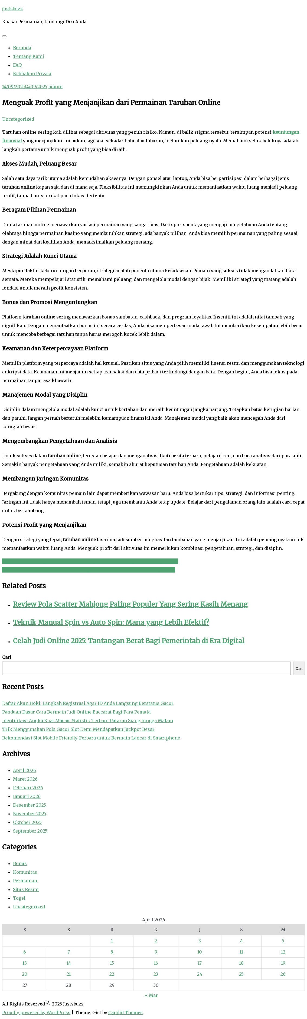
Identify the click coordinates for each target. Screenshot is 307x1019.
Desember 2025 (29, 805)
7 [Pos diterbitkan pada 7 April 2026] (68, 952)
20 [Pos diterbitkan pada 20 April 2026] (24, 974)
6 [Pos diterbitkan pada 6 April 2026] (24, 952)
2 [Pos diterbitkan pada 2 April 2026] (156, 941)
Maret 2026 (25, 779)
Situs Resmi (26, 889)
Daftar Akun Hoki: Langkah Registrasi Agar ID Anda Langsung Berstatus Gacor (88, 703)
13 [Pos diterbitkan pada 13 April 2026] (24, 963)
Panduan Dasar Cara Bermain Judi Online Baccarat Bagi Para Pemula (76, 712)
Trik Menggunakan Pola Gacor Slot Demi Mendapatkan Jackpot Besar (78, 729)
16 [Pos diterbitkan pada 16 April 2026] (156, 963)
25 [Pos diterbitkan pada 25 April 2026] (241, 974)
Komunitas (25, 872)
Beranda (22, 47)
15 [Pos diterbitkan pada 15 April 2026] (112, 963)
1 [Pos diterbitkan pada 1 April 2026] (112, 941)
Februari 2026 (28, 787)
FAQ (17, 65)
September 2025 (30, 831)
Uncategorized (18, 119)
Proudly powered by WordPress (36, 1012)
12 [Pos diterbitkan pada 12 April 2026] (283, 952)
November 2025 (29, 813)
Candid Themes (125, 1012)
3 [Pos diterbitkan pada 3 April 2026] (199, 941)
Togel (19, 898)
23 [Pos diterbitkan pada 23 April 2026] (156, 974)
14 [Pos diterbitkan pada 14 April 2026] (69, 963)
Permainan (25, 880)
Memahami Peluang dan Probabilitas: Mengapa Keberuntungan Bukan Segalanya (90, 561)
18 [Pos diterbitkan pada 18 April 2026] (241, 963)
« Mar (151, 995)
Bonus (20, 863)
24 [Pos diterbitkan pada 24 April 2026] (199, 974)
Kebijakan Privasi (32, 73)
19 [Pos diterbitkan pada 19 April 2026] (283, 963)
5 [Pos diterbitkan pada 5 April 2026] (283, 941)
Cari (6, 657)
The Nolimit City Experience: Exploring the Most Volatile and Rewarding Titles (88, 570)
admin (55, 86)
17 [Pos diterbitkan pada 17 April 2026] (200, 963)
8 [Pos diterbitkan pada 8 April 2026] (111, 952)
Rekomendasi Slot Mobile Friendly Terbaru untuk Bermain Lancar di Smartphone (91, 738)
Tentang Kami (28, 56)
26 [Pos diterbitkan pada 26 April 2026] (283, 974)
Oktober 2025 (27, 822)
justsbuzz (12, 8)
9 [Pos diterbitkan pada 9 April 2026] (156, 952)
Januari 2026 (27, 796)
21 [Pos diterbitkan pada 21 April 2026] (69, 974)
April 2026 (24, 770)
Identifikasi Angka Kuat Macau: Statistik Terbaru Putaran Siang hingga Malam (87, 720)
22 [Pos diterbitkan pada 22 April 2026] (111, 974)
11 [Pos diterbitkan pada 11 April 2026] (241, 952)
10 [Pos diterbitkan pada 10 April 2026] (199, 952)
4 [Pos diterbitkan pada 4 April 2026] (241, 941)
